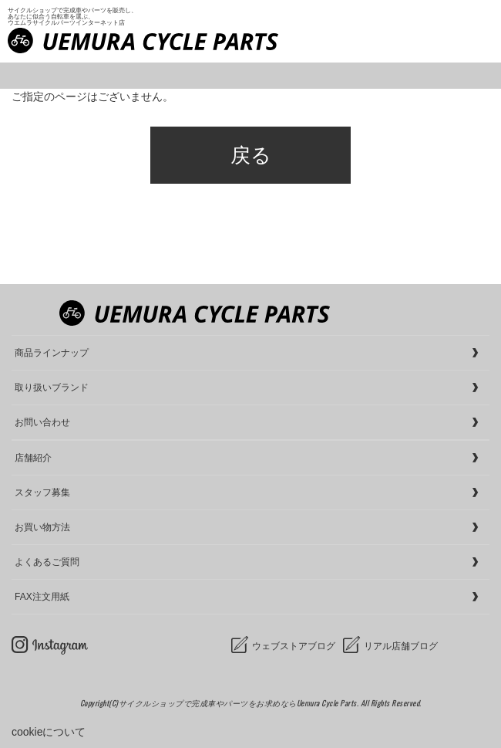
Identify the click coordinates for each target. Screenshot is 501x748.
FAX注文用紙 (42, 596)
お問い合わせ (42, 422)
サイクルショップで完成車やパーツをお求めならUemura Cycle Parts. (240, 703)
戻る (250, 155)
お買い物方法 (42, 527)
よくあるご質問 (47, 562)
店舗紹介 (33, 457)
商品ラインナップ (52, 352)
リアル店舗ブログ (401, 646)
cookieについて (49, 732)
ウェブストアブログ (293, 646)
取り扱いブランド (52, 387)
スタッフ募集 (42, 492)
